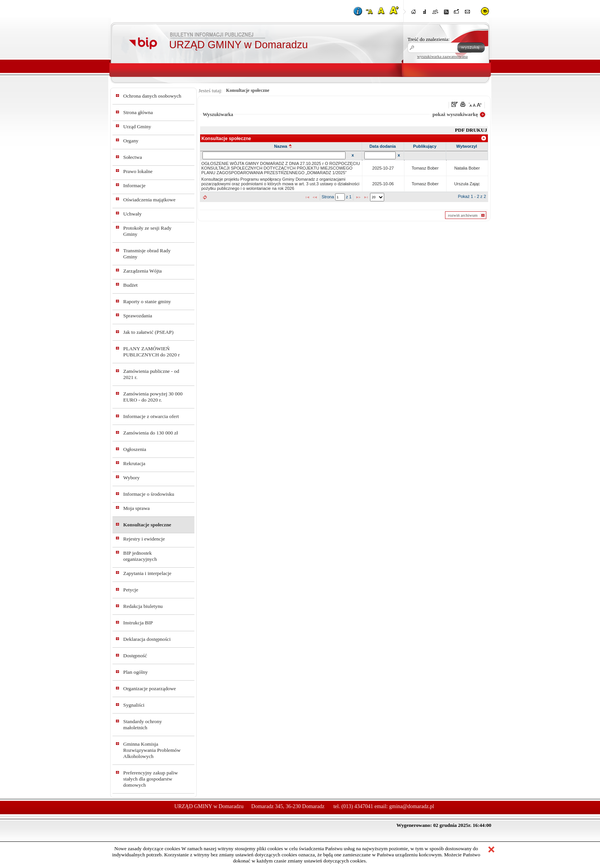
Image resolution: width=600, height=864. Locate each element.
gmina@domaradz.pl (411, 806)
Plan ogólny (135, 672)
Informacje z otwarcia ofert (151, 416)
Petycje (130, 590)
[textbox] (340, 197)
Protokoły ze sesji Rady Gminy (147, 231)
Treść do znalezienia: (429, 39)
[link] (484, 138)
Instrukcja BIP (138, 623)
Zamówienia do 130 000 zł (150, 433)
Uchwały (132, 214)
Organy (131, 141)
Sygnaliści (134, 705)
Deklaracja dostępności (147, 639)
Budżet (130, 285)
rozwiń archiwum (463, 215)
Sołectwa (132, 157)
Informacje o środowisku (148, 494)
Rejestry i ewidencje (144, 539)
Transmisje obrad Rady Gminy (147, 254)
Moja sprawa (136, 508)
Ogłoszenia (134, 449)
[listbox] (377, 197)
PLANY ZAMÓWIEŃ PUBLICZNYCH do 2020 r (151, 352)
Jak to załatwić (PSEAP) (148, 332)
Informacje (134, 185)
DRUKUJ (476, 130)
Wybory (131, 477)
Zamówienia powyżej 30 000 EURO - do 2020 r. (153, 397)
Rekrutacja (134, 463)
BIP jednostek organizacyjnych (140, 556)
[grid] (344, 176)
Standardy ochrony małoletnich (142, 724)
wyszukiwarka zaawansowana (442, 56)
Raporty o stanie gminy (147, 301)
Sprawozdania (137, 315)
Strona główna (138, 112)
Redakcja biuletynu (143, 606)
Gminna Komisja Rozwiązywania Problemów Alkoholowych (152, 750)
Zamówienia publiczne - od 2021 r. (151, 374)
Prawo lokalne (138, 171)
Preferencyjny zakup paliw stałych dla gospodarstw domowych (150, 779)
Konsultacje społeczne (147, 525)
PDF (460, 130)
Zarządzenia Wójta (142, 271)
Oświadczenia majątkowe (149, 200)
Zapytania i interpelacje (147, 573)
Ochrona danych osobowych (152, 96)
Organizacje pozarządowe (149, 688)
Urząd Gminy (137, 126)
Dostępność (135, 655)
